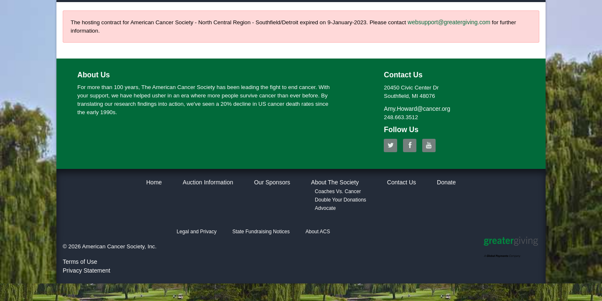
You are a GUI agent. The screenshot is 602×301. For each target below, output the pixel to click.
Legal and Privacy (197, 232)
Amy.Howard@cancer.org (417, 108)
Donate (446, 182)
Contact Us (401, 182)
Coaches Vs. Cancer (338, 191)
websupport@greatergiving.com (449, 22)
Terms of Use (80, 261)
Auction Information (208, 182)
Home (154, 182)
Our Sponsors (272, 182)
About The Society (335, 182)
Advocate (325, 208)
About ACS (318, 232)
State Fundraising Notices (261, 232)
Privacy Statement (86, 270)
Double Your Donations (340, 200)
